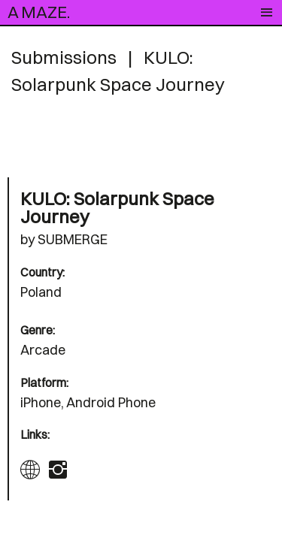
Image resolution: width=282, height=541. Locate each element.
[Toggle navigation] (266, 13)
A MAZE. (39, 12)
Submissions (64, 57)
